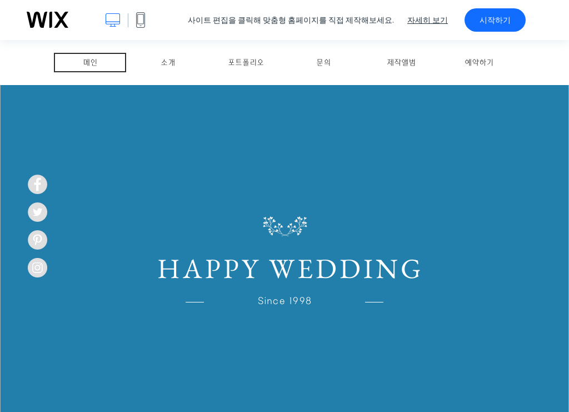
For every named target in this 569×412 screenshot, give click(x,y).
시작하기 (495, 20)
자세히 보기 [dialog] (427, 20)
